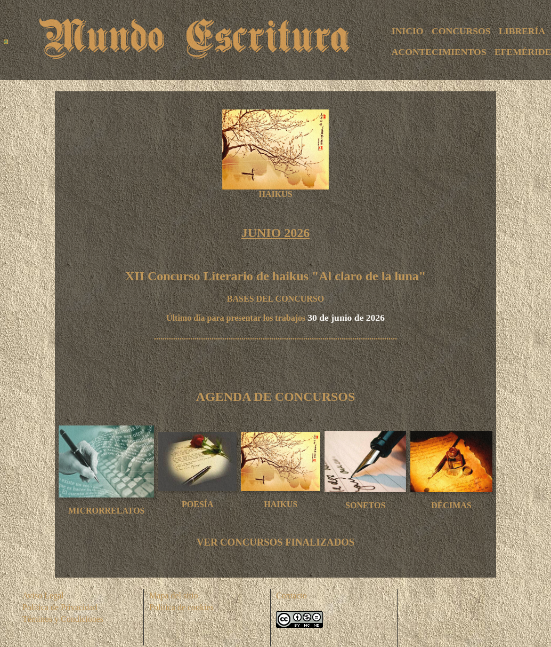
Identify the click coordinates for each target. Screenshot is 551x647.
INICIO (408, 31)
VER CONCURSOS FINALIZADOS (275, 542)
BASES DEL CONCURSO (275, 298)
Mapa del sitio (173, 595)
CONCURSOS (461, 31)
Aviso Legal (42, 595)
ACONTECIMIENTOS (439, 51)
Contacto (291, 595)
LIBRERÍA (522, 31)
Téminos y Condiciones (62, 619)
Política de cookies (181, 607)
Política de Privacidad (59, 607)
